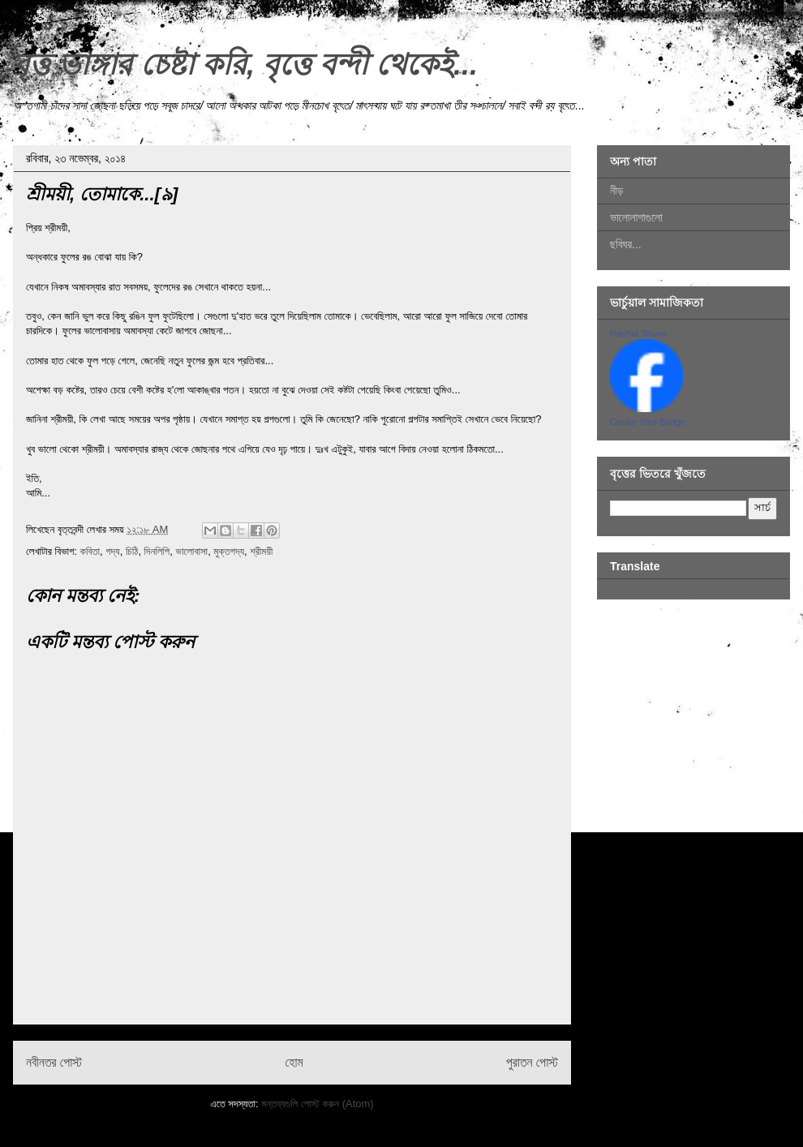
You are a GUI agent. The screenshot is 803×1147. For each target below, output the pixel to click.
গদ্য (112, 551)
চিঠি (132, 551)
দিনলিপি (157, 551)
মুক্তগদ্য (228, 551)
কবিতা (89, 551)
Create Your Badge (647, 422)
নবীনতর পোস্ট (54, 1062)
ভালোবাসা (192, 551)
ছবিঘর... (626, 244)
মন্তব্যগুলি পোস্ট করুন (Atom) (317, 1104)
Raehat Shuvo (638, 333)
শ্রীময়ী (261, 551)
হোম (294, 1062)
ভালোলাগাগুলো (636, 217)
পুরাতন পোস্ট (532, 1062)
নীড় (616, 190)
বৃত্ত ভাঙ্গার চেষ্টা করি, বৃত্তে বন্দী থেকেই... (245, 64)
